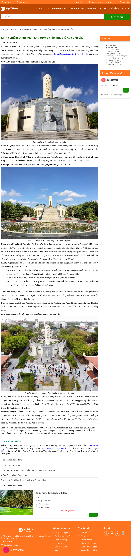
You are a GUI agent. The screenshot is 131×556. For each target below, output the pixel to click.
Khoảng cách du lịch (113, 64)
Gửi (125, 90)
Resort (39, 8)
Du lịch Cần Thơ (44, 501)
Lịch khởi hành (111, 8)
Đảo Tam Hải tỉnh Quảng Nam (14, 475)
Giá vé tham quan (112, 52)
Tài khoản (124, 2)
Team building (77, 8)
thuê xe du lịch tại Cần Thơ (59, 448)
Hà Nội (40, 497)
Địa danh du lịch (112, 45)
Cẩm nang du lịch (112, 60)
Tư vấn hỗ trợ (85, 539)
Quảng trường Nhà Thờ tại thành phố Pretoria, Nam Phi (25, 480)
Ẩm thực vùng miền (113, 49)
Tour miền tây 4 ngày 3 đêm (52, 493)
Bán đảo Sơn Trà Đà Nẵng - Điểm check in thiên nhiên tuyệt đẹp (28, 470)
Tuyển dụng (81, 2)
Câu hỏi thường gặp (87, 547)
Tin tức (82, 536)
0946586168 (22, 2)
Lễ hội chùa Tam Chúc (11, 465)
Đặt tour (93, 515)
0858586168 (7, 2)
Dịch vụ (125, 8)
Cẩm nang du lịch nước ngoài (116, 56)
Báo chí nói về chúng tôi (114, 58)
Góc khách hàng (96, 2)
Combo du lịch (94, 8)
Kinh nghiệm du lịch (113, 54)
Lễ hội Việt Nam (111, 47)
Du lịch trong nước (58, 8)
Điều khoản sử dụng (87, 543)
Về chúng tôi (111, 2)
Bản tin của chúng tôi (113, 62)
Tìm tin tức (117, 17)
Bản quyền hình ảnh (87, 550)
